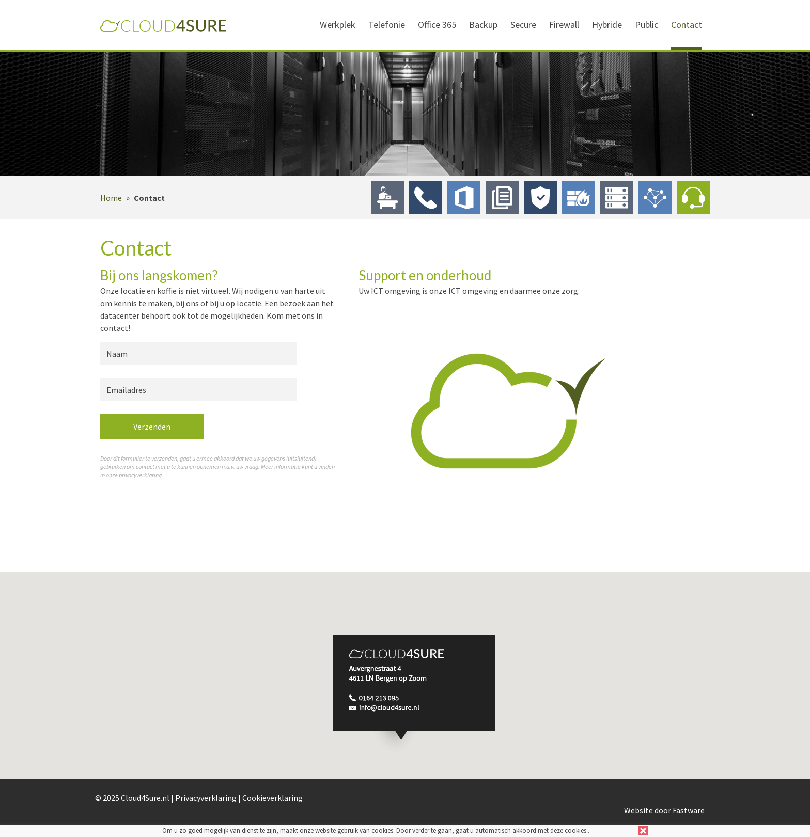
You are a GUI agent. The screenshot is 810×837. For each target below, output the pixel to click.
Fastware (689, 810)
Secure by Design (540, 197)
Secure (523, 24)
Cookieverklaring (272, 798)
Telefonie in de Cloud (425, 197)
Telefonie (386, 24)
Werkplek (337, 24)
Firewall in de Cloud (578, 197)
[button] (414, 694)
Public (646, 24)
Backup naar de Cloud (502, 197)
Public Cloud (655, 197)
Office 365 (437, 24)
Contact (686, 24)
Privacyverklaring (206, 798)
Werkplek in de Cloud (387, 197)
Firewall (564, 24)
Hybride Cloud (616, 197)
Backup (483, 24)
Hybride (607, 24)
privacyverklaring (140, 475)
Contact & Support (693, 197)
